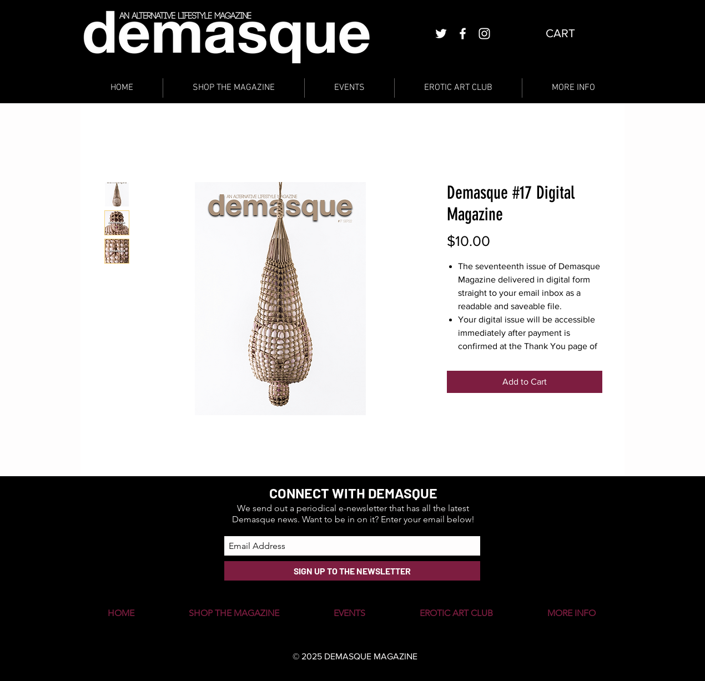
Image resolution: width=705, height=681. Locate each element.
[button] (569, 33)
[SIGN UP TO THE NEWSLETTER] (352, 571)
